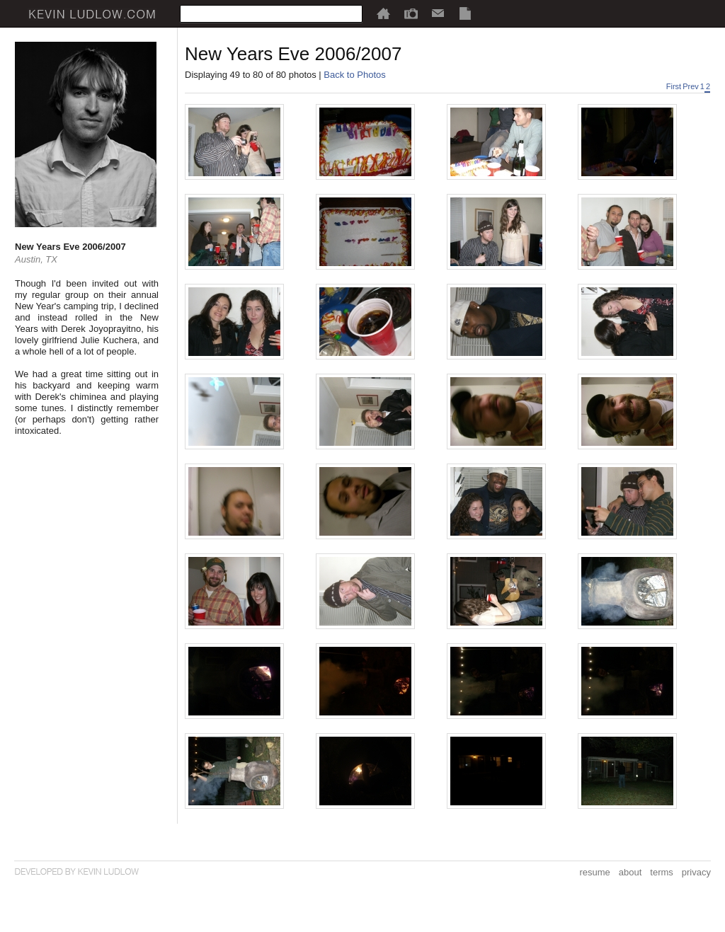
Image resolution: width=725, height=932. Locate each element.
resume (594, 872)
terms (661, 872)
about (630, 872)
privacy (696, 872)
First (673, 86)
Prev (691, 86)
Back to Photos (354, 74)
